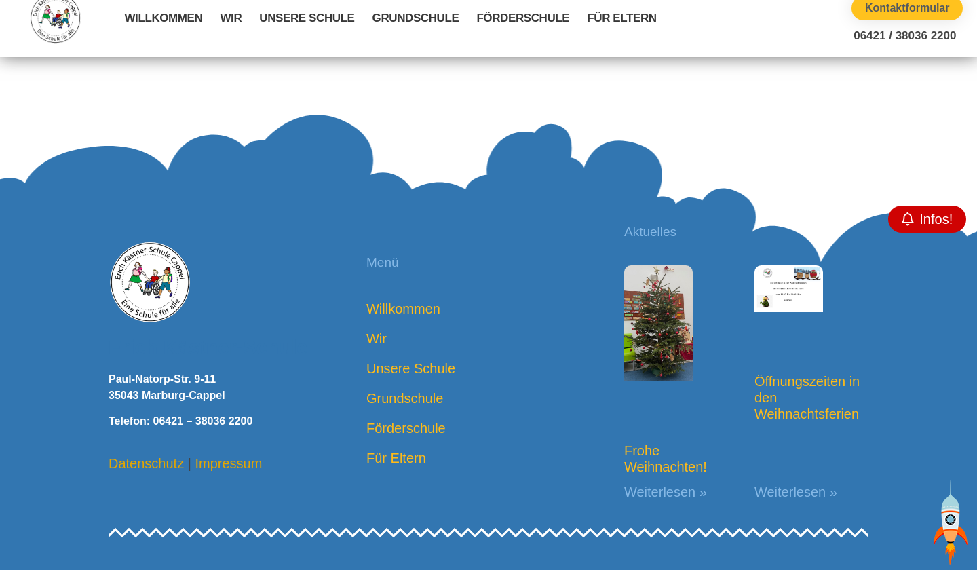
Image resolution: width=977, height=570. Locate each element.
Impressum (228, 463)
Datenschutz (146, 463)
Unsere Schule (306, 18)
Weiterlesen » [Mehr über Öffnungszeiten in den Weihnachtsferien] (795, 491)
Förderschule (522, 18)
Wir (231, 18)
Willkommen (163, 18)
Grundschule (415, 18)
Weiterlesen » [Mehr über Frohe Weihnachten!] (665, 491)
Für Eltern (621, 18)
